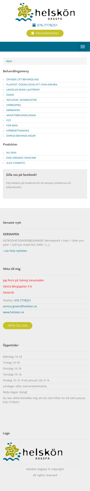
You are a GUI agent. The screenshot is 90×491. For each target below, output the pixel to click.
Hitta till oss (17, 325)
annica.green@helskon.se (20, 306)
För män (10, 125)
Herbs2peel (12, 105)
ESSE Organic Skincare (19, 157)
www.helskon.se (13, 312)
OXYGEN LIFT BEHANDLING (21, 79)
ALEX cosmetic (14, 163)
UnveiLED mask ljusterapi (21, 89)
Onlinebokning (45, 33)
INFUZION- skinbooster (20, 100)
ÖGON (8, 94)
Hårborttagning (16, 130)
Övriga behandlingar (19, 135)
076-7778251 (45, 25)
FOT (7, 120)
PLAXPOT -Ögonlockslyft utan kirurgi (30, 84)
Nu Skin (9, 152)
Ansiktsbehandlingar (19, 115)
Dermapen (11, 110)
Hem (9, 61)
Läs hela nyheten (15, 251)
